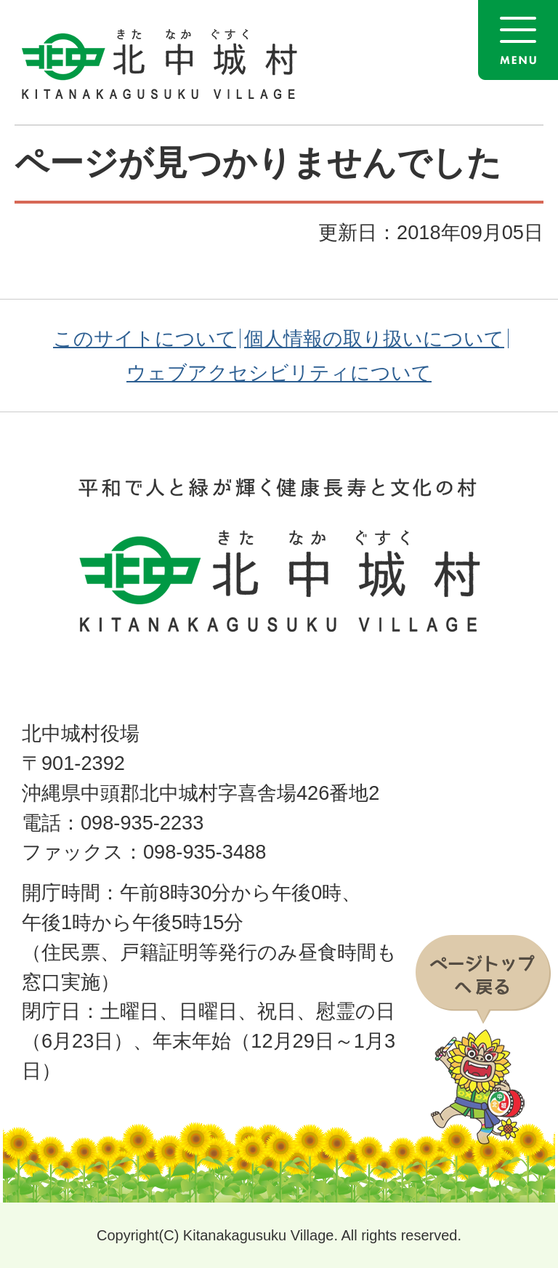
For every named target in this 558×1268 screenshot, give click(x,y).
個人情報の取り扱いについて (374, 338)
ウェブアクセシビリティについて (279, 372)
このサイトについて (144, 338)
